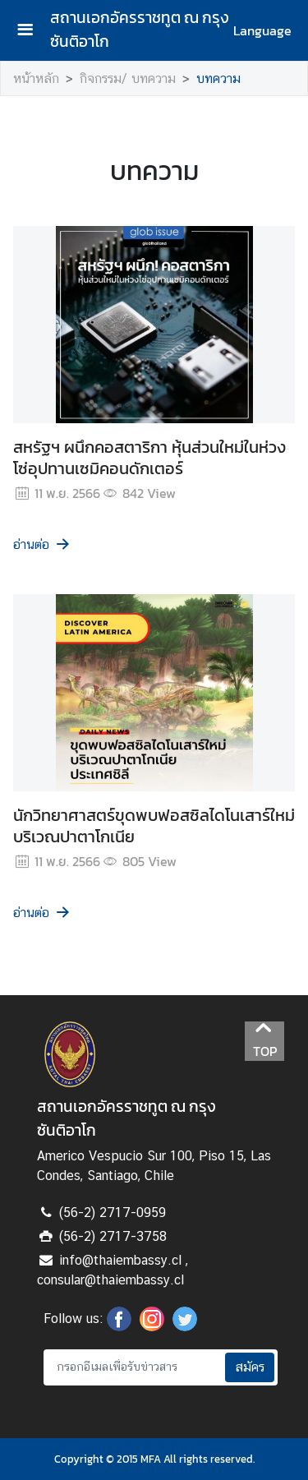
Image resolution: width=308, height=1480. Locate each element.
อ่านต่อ (42, 544)
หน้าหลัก (36, 78)
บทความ (218, 78)
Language (262, 30)
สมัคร (249, 1367)
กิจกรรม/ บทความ (128, 78)
